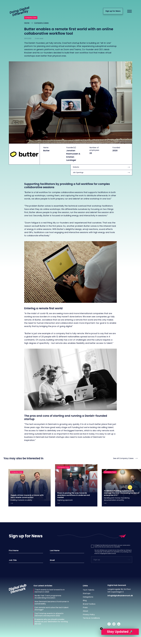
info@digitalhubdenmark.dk (108, 553)
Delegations (88, 597)
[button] (92, 546)
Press (85, 607)
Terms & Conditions (91, 618)
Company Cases (41, 23)
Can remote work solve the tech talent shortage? (52, 608)
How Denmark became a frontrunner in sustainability (52, 602)
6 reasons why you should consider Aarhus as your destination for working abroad (51, 621)
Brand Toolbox (89, 604)
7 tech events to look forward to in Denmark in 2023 (50, 591)
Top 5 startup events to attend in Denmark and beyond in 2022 (49, 614)
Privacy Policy (89, 614)
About (85, 611)
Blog (85, 600)
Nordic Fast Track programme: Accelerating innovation (48, 597)
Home (26, 23)
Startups (86, 593)
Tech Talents (88, 590)
